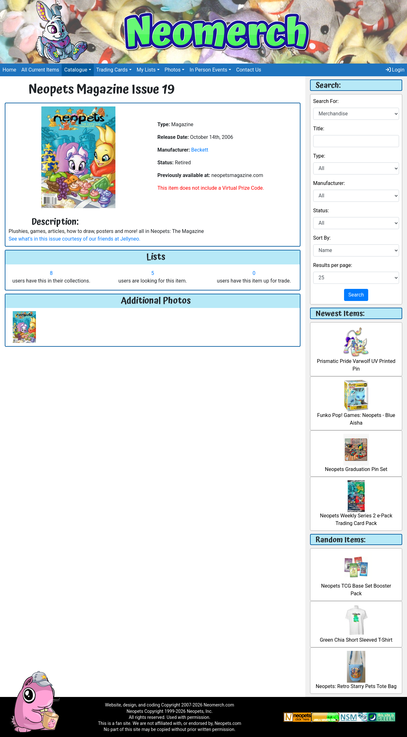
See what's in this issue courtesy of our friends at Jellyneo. (74, 239)
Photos (173, 70)
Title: (318, 129)
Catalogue (75, 70)
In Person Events (208, 70)
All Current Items (40, 70)
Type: (319, 156)
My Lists (146, 70)
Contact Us (248, 70)
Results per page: (332, 265)
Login (395, 70)
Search (356, 295)
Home (9, 70)
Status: (321, 211)
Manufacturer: (329, 183)
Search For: (326, 101)
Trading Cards (112, 70)
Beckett (199, 150)
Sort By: (322, 238)
